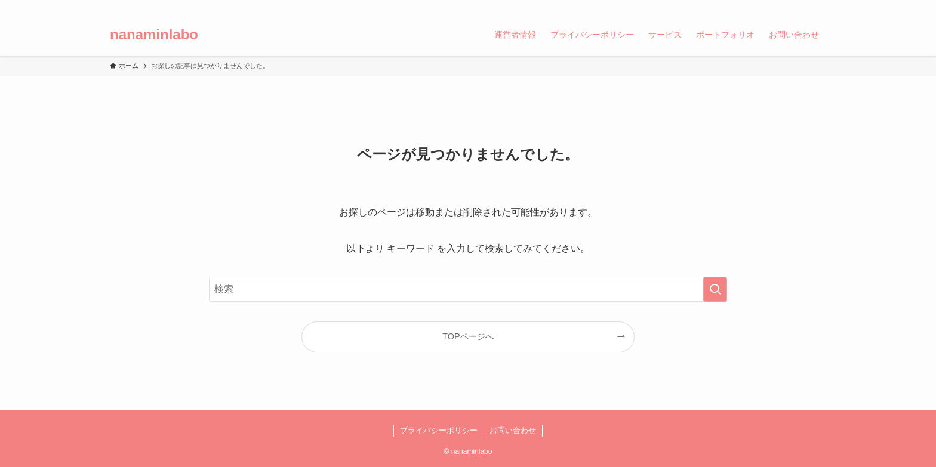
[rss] (803, 6)
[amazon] (787, 6)
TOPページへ (467, 336)
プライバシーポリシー (439, 430)
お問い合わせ (512, 430)
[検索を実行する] (715, 289)
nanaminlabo (154, 34)
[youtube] (772, 6)
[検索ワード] (468, 289)
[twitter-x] (756, 6)
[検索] (818, 6)
